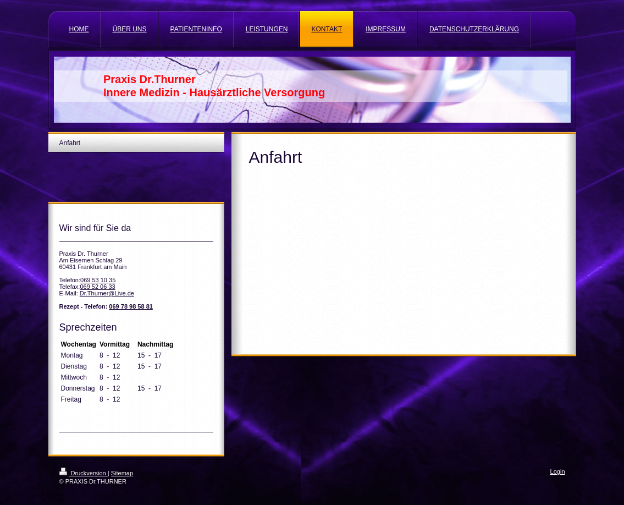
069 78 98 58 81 (131, 306)
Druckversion (83, 473)
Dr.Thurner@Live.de (107, 293)
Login (557, 471)
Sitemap (122, 473)
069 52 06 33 (97, 286)
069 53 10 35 (97, 280)
